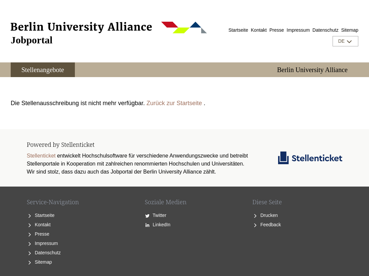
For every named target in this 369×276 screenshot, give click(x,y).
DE (345, 41)
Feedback (266, 224)
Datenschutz (326, 30)
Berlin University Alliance (312, 69)
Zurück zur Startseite (174, 103)
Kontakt (259, 30)
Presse (276, 30)
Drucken (265, 215)
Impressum (298, 30)
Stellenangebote (42, 69)
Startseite (238, 30)
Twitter (155, 215)
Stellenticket (41, 156)
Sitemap (349, 30)
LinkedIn (157, 224)
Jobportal (31, 39)
